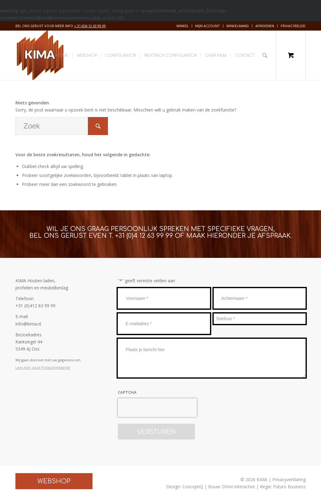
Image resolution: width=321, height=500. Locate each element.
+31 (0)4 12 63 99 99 (144, 235)
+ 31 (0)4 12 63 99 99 (90, 25)
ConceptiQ (192, 486)
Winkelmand (237, 25)
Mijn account (207, 25)
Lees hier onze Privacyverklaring (42, 367)
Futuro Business (289, 486)
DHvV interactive (238, 486)
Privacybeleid (293, 25)
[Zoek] (264, 55)
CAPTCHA (127, 392)
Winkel (182, 25)
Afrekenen (264, 25)
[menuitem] (182, 25)
